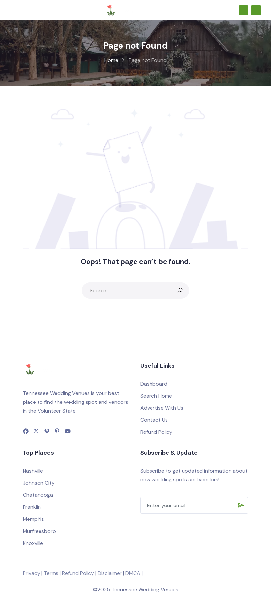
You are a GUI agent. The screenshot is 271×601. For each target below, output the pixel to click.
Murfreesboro (39, 531)
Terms (51, 573)
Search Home (156, 395)
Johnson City (39, 482)
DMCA (132, 573)
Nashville (33, 470)
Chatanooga (38, 494)
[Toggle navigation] (13, 10)
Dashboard (153, 383)
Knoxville (33, 543)
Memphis (33, 519)
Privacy (31, 573)
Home (111, 60)
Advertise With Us (161, 407)
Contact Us (154, 420)
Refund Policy (156, 432)
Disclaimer (110, 573)
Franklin (32, 507)
